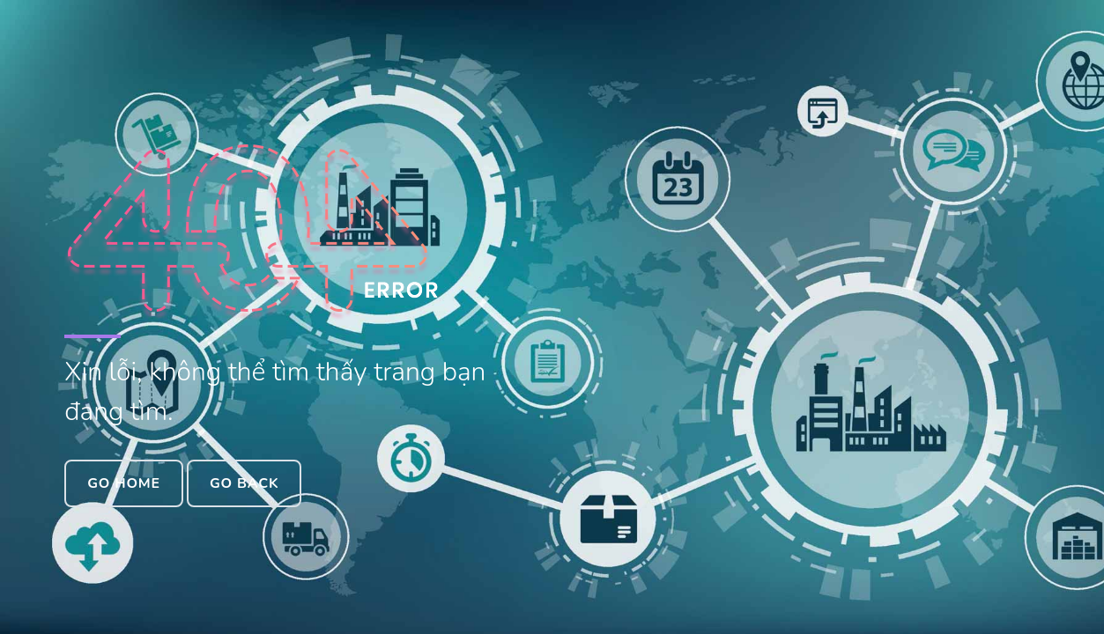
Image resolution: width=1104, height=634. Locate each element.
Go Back (244, 483)
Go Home (123, 483)
